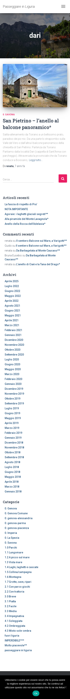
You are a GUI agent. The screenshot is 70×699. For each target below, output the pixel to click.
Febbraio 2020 (13, 379)
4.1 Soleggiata (13, 620)
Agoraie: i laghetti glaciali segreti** (26, 214)
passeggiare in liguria (18, 650)
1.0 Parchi (11, 547)
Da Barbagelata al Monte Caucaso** (38, 250)
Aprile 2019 (11, 423)
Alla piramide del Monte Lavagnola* (26, 218)
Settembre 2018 (14, 457)
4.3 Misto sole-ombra (18, 630)
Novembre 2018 (14, 447)
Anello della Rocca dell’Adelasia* (25, 223)
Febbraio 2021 (13, 330)
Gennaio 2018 (13, 491)
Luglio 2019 (12, 408)
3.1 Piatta (10, 601)
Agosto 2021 (12, 305)
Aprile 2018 (11, 481)
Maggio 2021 (13, 315)
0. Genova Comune (16, 513)
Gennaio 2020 (13, 383)
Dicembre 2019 (14, 388)
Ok (36, 693)
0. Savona (9, 114)
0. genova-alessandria (18, 518)
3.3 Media (11, 611)
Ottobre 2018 (12, 452)
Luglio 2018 (12, 467)
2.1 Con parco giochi (17, 586)
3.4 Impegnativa (14, 616)
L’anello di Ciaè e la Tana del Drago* (38, 264)
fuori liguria (12, 635)
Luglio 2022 (12, 286)
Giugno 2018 (12, 471)
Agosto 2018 (12, 462)
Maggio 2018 (13, 476)
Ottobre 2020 (12, 349)
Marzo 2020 (12, 374)
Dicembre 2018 (14, 442)
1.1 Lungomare (14, 552)
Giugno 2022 (12, 291)
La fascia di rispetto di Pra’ (21, 204)
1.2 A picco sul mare (17, 557)
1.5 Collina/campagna (18, 572)
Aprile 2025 (11, 281)
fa (20, 166)
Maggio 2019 (13, 418)
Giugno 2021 (12, 310)
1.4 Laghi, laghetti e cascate (21, 567)
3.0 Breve (10, 596)
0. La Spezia (12, 537)
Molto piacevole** (16, 645)
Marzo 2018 (12, 486)
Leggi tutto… (36, 160)
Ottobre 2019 (12, 398)
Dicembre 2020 (14, 339)
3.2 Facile (10, 606)
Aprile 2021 (11, 320)
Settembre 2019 (14, 403)
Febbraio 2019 (13, 432)
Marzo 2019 (12, 427)
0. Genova (11, 508)
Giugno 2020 (12, 364)
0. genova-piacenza (17, 528)
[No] (65, 687)
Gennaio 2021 (13, 335)
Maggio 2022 (13, 295)
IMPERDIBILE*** (14, 640)
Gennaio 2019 (13, 437)
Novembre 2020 (14, 344)
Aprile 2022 (11, 300)
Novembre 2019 (14, 393)
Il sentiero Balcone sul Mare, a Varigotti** (41, 240)
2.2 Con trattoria (14, 591)
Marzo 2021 (12, 325)
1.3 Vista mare (13, 562)
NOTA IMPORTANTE (16, 209)
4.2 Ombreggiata (15, 625)
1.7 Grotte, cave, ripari (18, 581)
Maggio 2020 (13, 369)
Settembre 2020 (14, 354)
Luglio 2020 (12, 359)
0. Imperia (11, 532)
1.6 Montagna (13, 576)
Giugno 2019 (12, 413)
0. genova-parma (15, 523)
